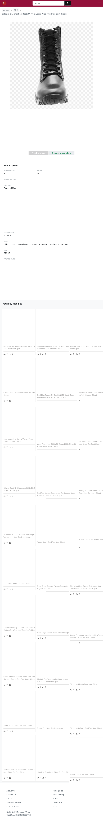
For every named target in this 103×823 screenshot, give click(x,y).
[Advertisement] (51, 131)
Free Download (39, 153)
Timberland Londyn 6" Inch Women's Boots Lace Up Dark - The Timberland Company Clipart (84, 489)
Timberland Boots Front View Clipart (84, 680)
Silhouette (57, 802)
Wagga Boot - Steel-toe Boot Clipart (51, 538)
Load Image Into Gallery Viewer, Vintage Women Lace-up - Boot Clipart (15, 437)
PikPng (6, 10)
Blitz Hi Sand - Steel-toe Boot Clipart (17, 722)
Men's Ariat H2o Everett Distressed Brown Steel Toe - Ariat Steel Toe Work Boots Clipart (83, 584)
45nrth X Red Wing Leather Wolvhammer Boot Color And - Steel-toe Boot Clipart (51, 677)
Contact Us (11, 795)
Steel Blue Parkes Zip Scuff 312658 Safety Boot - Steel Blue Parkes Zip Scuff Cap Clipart (50, 393)
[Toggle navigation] (99, 3)
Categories (58, 791)
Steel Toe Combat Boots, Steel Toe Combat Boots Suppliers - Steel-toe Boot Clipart (50, 491)
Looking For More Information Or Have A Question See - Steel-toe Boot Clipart (18, 768)
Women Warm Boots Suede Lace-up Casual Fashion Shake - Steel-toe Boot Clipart (84, 440)
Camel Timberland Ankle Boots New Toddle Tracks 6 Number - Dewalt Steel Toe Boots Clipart (17, 675)
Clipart (56, 798)
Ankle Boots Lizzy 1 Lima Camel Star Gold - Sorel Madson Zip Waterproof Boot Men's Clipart (17, 626)
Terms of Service (14, 802)
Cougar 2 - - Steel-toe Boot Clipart (50, 724)
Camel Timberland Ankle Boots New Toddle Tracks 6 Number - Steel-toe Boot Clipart (84, 633)
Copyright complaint (61, 153)
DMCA (9, 798)
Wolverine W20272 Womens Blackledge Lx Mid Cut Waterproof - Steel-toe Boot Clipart (17, 533)
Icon (55, 806)
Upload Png (58, 795)
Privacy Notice (13, 806)
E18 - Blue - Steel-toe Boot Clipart (16, 579)
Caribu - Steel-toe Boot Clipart (82, 771)
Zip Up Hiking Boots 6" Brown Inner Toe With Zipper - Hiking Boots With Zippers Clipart (84, 391)
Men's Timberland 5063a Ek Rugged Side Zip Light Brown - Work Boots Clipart (51, 442)
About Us (11, 791)
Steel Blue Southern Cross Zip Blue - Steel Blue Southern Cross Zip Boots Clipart (51, 344)
